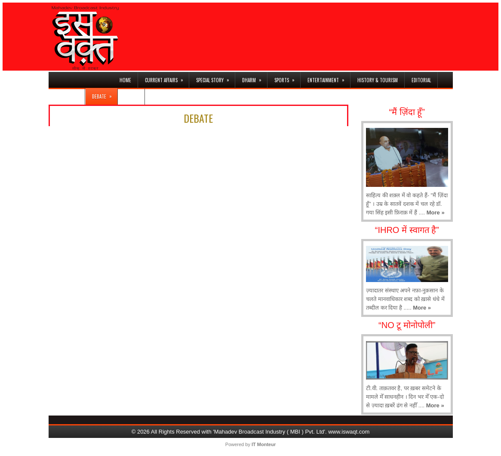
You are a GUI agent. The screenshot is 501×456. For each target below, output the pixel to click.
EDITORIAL (421, 80)
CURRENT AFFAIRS (167, 78)
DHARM (254, 78)
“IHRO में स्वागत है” (407, 230)
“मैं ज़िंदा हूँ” (407, 112)
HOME (125, 80)
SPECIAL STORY (215, 78)
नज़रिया (131, 96)
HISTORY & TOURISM (377, 80)
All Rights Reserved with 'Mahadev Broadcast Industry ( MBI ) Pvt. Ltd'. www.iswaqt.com (260, 431)
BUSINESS (70, 94)
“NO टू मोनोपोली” (406, 325)
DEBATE (104, 94)
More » (436, 212)
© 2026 (141, 431)
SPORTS (287, 78)
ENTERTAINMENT (328, 78)
